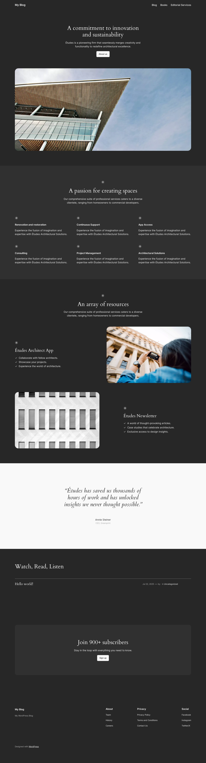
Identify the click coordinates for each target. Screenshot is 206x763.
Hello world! (24, 584)
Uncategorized (171, 584)
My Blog (20, 5)
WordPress (34, 746)
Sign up (103, 658)
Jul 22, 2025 (148, 584)
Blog (154, 5)
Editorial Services (181, 5)
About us (103, 54)
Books (163, 5)
